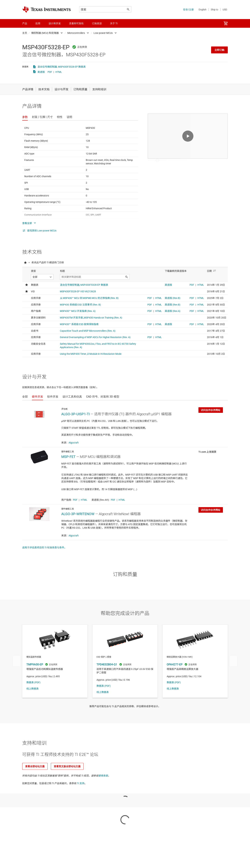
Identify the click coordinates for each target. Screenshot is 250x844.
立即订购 (219, 50)
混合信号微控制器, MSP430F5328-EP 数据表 (62, 66)
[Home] (46, 9)
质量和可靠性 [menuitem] (76, 23)
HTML (58, 72)
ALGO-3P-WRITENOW (77, 514)
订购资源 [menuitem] (97, 23)
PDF (50, 72)
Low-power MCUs (103, 33)
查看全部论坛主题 (35, 766)
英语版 (41, 72)
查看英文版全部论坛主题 (67, 766)
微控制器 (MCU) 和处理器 (45, 33)
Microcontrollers (76, 33)
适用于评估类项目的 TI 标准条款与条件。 (44, 547)
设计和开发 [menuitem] (55, 23)
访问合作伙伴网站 (210, 410)
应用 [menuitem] (37, 23)
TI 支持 (80, 783)
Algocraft (74, 442)
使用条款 (103, 775)
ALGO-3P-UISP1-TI (75, 414)
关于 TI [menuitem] (114, 23)
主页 (24, 33)
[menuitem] (225, 23)
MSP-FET (68, 457)
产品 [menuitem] (24, 23)
